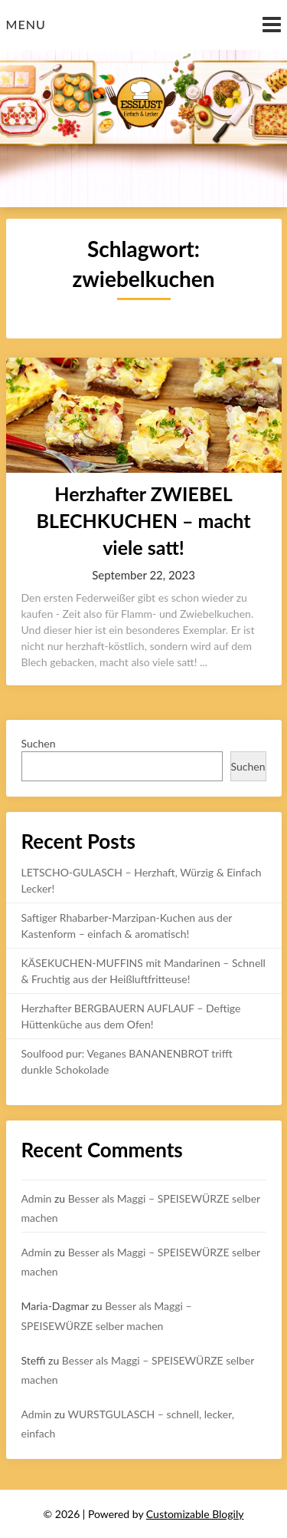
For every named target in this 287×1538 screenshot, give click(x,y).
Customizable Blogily (195, 1513)
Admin (36, 1198)
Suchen (38, 743)
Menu (26, 24)
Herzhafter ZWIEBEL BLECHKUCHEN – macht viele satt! (144, 520)
